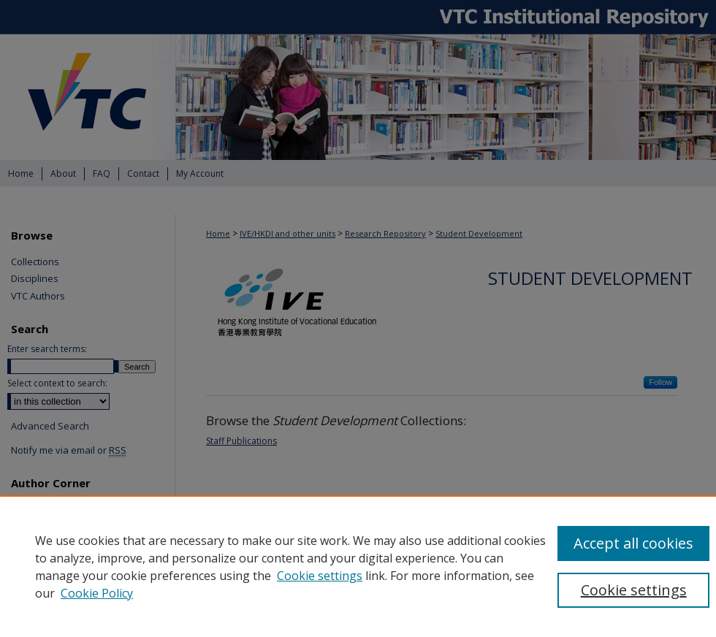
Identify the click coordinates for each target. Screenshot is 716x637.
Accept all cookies (633, 543)
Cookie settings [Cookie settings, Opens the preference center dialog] (634, 590)
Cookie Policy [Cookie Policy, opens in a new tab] (97, 593)
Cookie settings (319, 576)
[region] (358, 566)
